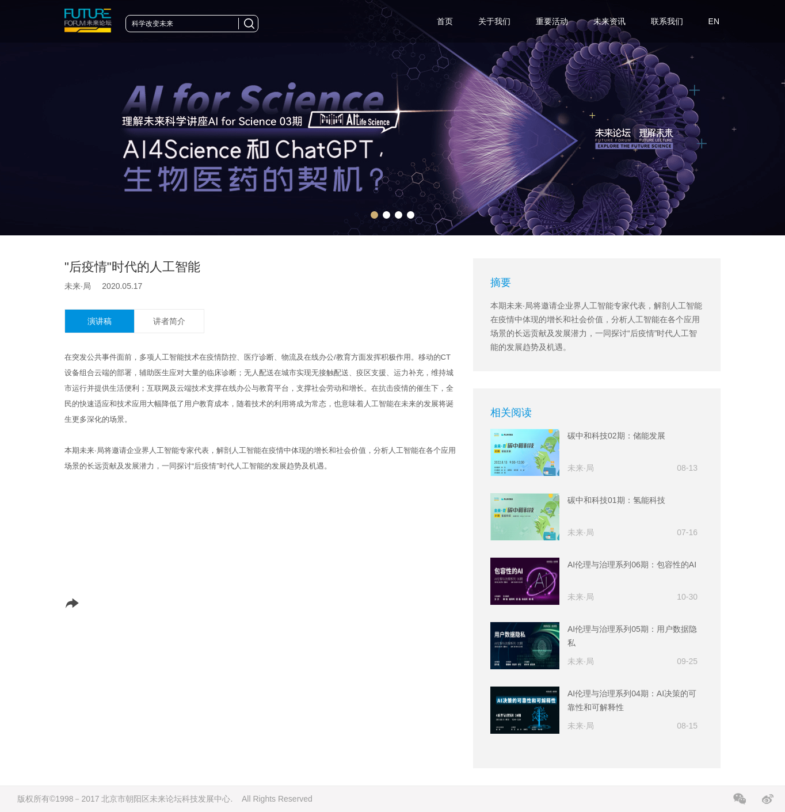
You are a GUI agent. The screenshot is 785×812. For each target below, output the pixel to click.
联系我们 (667, 21)
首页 (445, 21)
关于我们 (494, 21)
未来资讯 (609, 21)
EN (713, 21)
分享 (85, 603)
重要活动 (552, 21)
